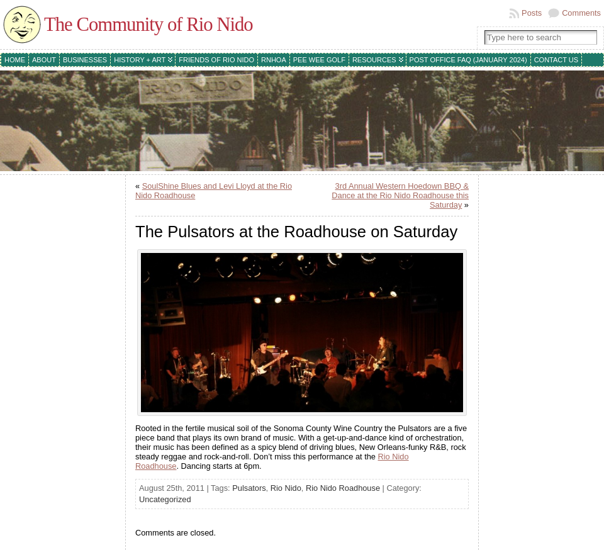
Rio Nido (286, 488)
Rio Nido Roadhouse (343, 488)
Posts (532, 13)
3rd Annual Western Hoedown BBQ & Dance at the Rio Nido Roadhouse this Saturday (400, 195)
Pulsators (249, 488)
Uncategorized (165, 499)
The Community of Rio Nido (148, 24)
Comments (581, 13)
